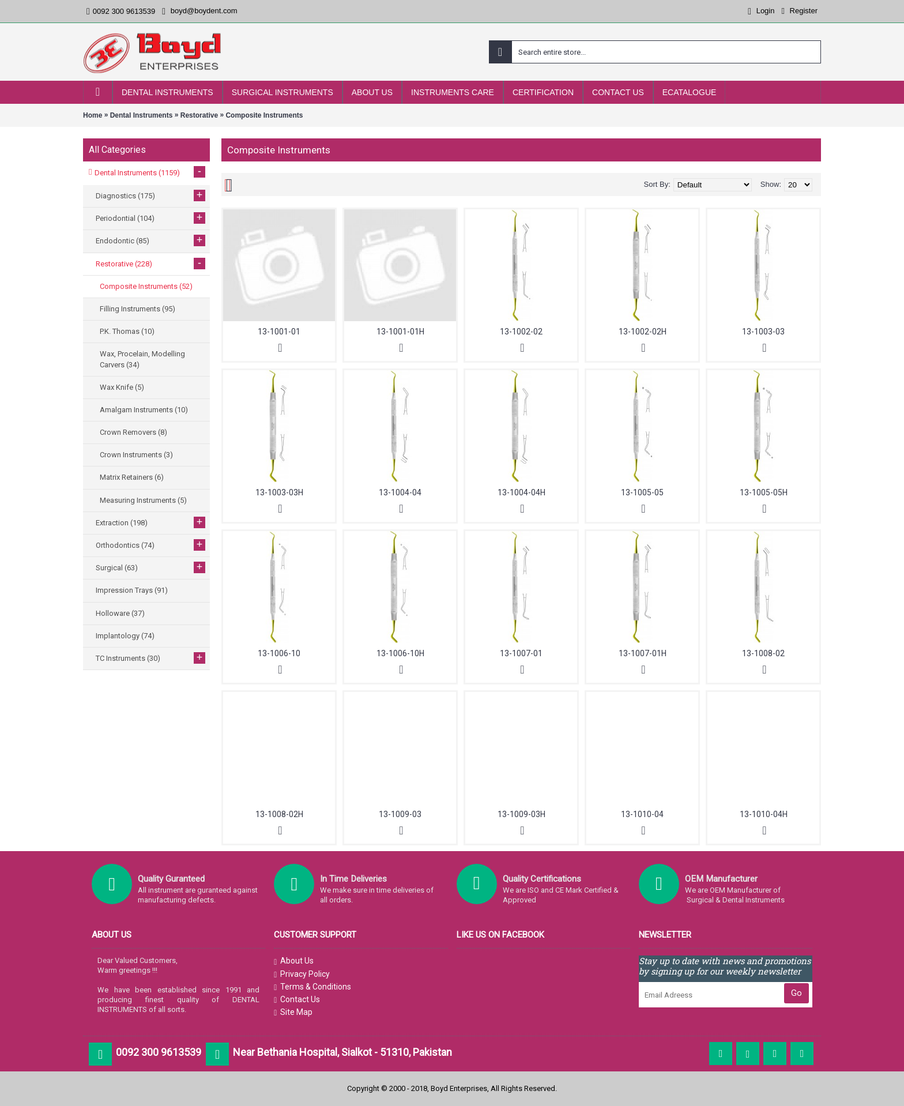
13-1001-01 (279, 331)
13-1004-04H (521, 492)
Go (796, 993)
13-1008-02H (279, 814)
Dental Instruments (141, 115)
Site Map (293, 1012)
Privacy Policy (302, 974)
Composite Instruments (264, 115)
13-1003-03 (763, 331)
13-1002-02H (642, 331)
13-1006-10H (400, 653)
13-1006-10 (279, 653)
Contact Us (297, 1000)
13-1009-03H (521, 814)
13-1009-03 (400, 814)
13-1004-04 (400, 492)
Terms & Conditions (312, 987)
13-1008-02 (763, 653)
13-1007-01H (642, 653)
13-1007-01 (521, 653)
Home (92, 115)
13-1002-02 (521, 331)
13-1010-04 (642, 814)
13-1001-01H (400, 331)
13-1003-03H (279, 492)
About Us (294, 961)
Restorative (199, 115)
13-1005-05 (642, 492)
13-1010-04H (764, 814)
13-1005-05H (764, 492)
